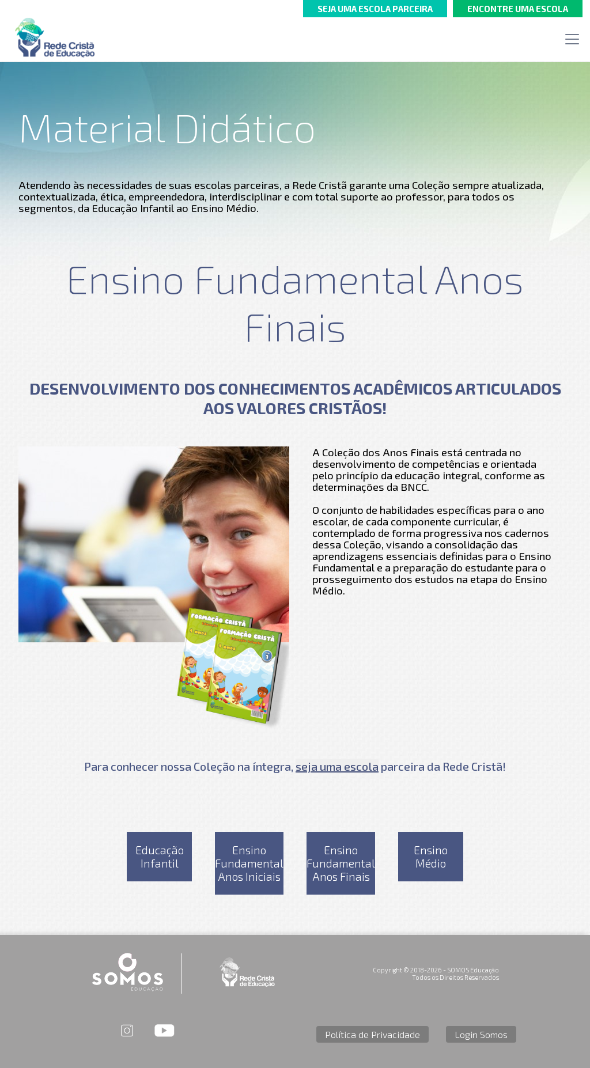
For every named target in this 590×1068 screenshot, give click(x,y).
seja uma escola (337, 766)
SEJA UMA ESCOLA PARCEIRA (375, 8)
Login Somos (481, 1034)
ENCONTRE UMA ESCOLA (517, 8)
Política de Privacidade (372, 1034)
